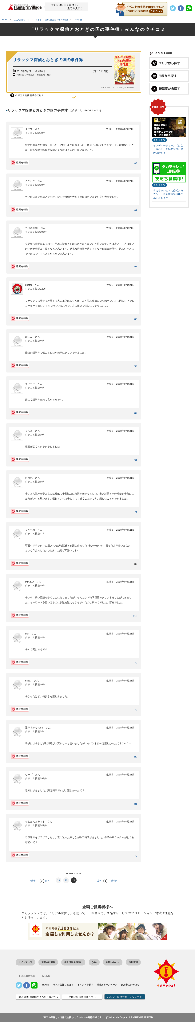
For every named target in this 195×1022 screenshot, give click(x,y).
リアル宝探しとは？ (63, 984)
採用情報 (133, 962)
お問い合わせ (113, 962)
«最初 (33, 880)
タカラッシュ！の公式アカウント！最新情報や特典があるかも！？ (168, 194)
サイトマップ (25, 962)
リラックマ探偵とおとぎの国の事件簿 (48, 59)
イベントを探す (85, 984)
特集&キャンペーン (107, 984)
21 (73, 880)
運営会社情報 (48, 962)
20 (66, 880)
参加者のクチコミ (130, 984)
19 (58, 880)
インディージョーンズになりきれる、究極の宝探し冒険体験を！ (168, 149)
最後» (114, 880)
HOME (45, 984)
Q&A (94, 962)
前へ (45, 880)
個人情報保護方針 (73, 962)
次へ (102, 880)
